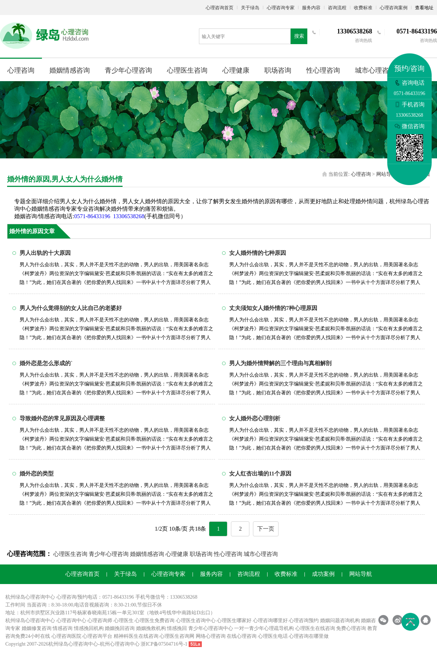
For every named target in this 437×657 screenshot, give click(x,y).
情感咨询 (62, 628)
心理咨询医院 (66, 636)
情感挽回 (177, 628)
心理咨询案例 (394, 7)
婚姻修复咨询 (37, 628)
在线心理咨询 (242, 636)
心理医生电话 (273, 636)
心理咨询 (20, 70)
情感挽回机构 (89, 628)
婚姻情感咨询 (69, 70)
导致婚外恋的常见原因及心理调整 (62, 418)
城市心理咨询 (375, 70)
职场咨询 (277, 70)
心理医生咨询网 (177, 636)
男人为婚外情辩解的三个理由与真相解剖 (280, 363)
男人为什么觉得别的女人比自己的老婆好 (71, 308)
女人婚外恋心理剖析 (254, 418)
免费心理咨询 (351, 628)
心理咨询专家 (281, 7)
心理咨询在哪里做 (309, 636)
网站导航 (386, 174)
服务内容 (311, 7)
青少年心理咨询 (128, 70)
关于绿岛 (250, 7)
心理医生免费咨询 (154, 620)
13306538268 (128, 216)
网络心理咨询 (211, 636)
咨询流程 (337, 7)
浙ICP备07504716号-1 (164, 644)
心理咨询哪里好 (270, 620)
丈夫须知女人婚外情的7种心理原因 (273, 308)
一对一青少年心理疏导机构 (264, 628)
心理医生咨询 (187, 70)
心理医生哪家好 (234, 620)
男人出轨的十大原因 (45, 253)
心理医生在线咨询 (315, 628)
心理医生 (124, 620)
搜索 (299, 36)
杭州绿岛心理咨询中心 (30, 620)
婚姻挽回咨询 (120, 628)
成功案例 (323, 574)
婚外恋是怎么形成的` (46, 363)
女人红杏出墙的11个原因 (260, 474)
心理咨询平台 (97, 636)
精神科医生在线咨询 (136, 636)
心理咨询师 (99, 620)
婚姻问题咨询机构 (340, 620)
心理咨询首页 (219, 7)
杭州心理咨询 (115, 644)
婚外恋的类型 (37, 474)
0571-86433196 (92, 216)
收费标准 (363, 7)
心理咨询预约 (304, 620)
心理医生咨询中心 (196, 620)
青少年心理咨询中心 (210, 628)
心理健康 (235, 70)
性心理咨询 (323, 70)
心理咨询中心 (71, 620)
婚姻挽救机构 (151, 628)
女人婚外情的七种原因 (257, 253)
